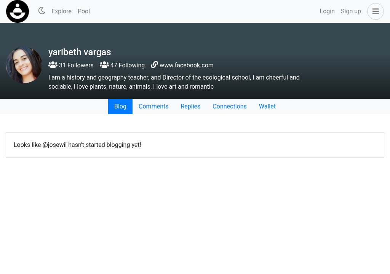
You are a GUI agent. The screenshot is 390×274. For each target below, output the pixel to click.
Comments (153, 106)
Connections (229, 106)
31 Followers (71, 65)
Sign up (351, 11)
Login (327, 11)
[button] (374, 11)
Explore (61, 11)
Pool (84, 11)
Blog (120, 106)
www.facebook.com (187, 65)
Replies (190, 106)
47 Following (122, 65)
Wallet (267, 106)
